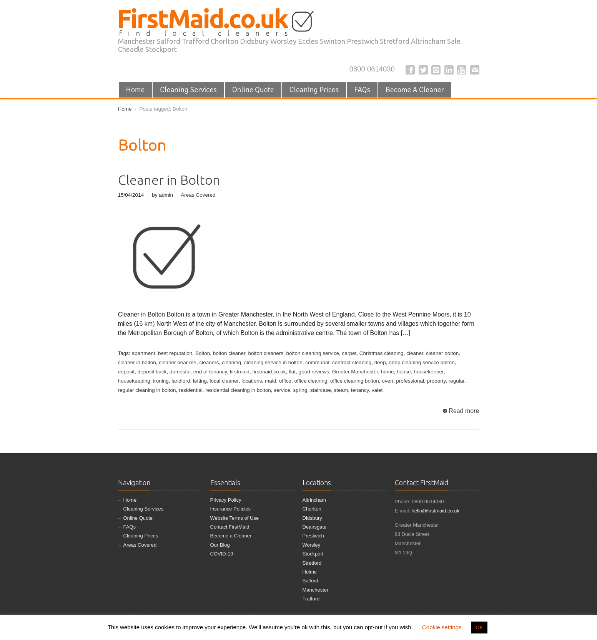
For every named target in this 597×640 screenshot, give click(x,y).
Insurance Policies (230, 509)
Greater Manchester (355, 372)
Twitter (423, 70)
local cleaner (224, 381)
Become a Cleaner (231, 536)
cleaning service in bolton (273, 362)
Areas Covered (198, 195)
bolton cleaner (229, 353)
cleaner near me (177, 362)
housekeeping (134, 381)
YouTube (461, 70)
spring (300, 390)
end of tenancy (210, 372)
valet (377, 390)
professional (410, 381)
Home (135, 90)
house (404, 372)
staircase (320, 390)
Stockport (313, 554)
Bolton (202, 353)
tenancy (360, 390)
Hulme (310, 572)
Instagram (436, 70)
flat (292, 372)
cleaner (414, 353)
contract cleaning (351, 362)
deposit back (152, 372)
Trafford (311, 599)
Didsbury (312, 518)
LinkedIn (449, 70)
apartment (143, 353)
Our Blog (220, 545)
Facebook (410, 70)
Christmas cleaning (381, 353)
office (285, 381)
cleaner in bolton (137, 362)
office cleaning (310, 381)
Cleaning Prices (314, 90)
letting (200, 381)
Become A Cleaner (415, 90)
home (387, 372)
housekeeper (428, 372)
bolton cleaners (265, 353)
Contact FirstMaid (229, 527)
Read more (464, 411)
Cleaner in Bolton (169, 179)
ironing (161, 381)
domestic (180, 372)
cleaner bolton (442, 353)
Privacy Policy (225, 500)
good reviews (314, 372)
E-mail (474, 70)
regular (456, 381)
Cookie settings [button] (442, 627)
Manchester (316, 590)
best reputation (175, 353)
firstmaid (239, 372)
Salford (310, 581)
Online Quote (253, 90)
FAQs (362, 90)
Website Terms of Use (234, 518)
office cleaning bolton (354, 381)
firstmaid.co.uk (269, 372)
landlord (180, 381)
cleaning (231, 362)
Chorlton (312, 509)
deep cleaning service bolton (421, 362)
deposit (126, 372)
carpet (349, 353)
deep (380, 362)
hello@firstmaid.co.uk (435, 511)
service (282, 390)
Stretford (312, 563)
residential (191, 390)
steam (341, 390)
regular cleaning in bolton (147, 390)
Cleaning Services (188, 90)
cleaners (209, 362)
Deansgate (315, 527)
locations (251, 381)
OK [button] (479, 627)
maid (270, 381)
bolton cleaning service (312, 353)
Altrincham (314, 500)
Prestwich (313, 536)
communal (317, 362)
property (436, 381)
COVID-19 (221, 554)
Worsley (312, 545)
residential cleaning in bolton (238, 390)
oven (387, 381)
